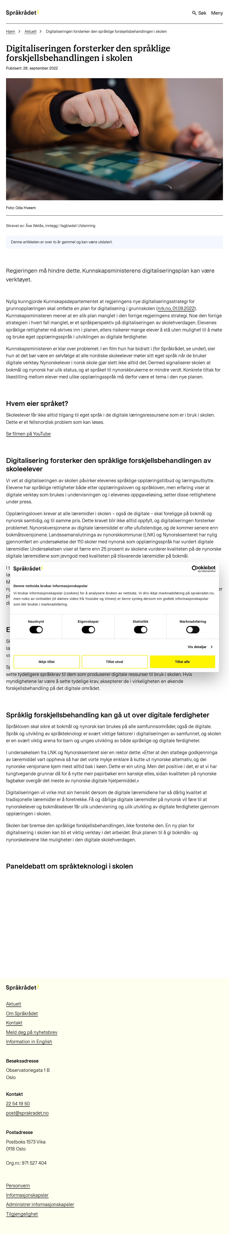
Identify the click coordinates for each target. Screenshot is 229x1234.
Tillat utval (114, 662)
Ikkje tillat (46, 662)
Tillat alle (182, 662)
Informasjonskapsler (27, 1195)
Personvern (18, 1185)
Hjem (10, 31)
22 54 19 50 (18, 1104)
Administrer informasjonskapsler (40, 1204)
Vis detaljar (197, 647)
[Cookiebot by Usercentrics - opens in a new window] (195, 568)
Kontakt (14, 1023)
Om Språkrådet (22, 1013)
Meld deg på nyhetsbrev (31, 1032)
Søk (199, 13)
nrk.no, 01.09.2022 (176, 308)
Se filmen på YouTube (28, 434)
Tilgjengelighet (22, 1214)
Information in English (29, 1041)
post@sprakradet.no (27, 1113)
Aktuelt (30, 31)
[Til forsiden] (22, 13)
